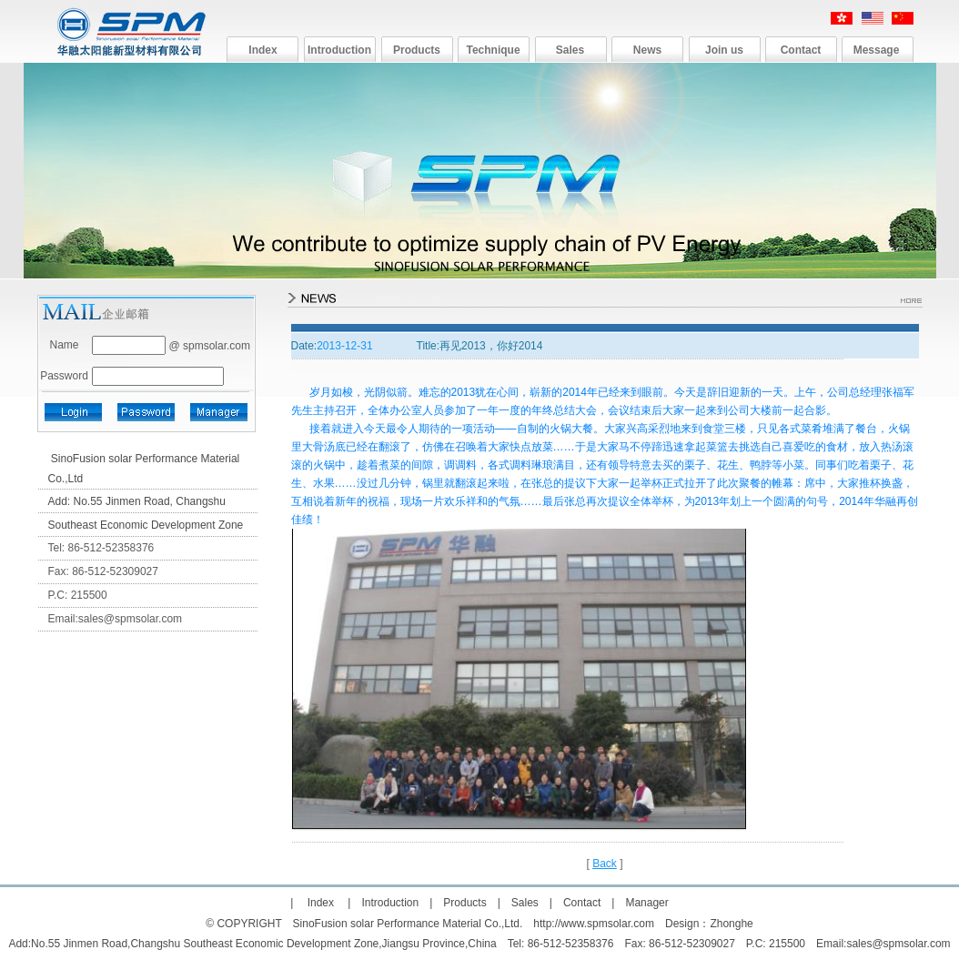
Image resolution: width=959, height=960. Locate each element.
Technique (493, 50)
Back (604, 863)
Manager (646, 902)
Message (876, 50)
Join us (724, 50)
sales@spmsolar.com (130, 618)
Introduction (339, 50)
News (647, 50)
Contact (801, 50)
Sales (570, 50)
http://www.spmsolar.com (593, 923)
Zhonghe (731, 923)
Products (416, 50)
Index (262, 50)
